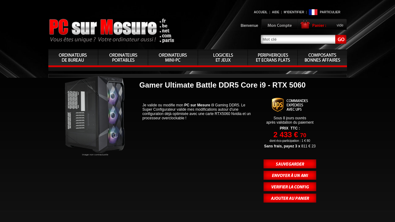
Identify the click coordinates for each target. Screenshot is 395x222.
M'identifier (294, 12)
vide (340, 25)
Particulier (330, 12)
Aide (275, 12)
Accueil (261, 12)
